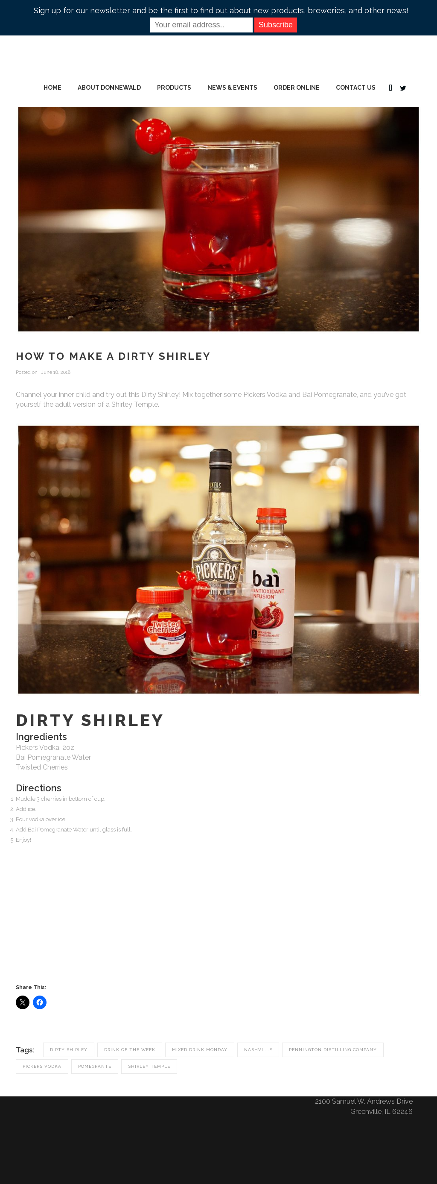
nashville (258, 1049)
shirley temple (149, 1066)
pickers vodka (42, 1066)
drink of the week (129, 1049)
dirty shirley (68, 1049)
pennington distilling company (333, 1049)
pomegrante (94, 1066)
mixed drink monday (199, 1049)
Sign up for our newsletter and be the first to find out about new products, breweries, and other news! (221, 10)
